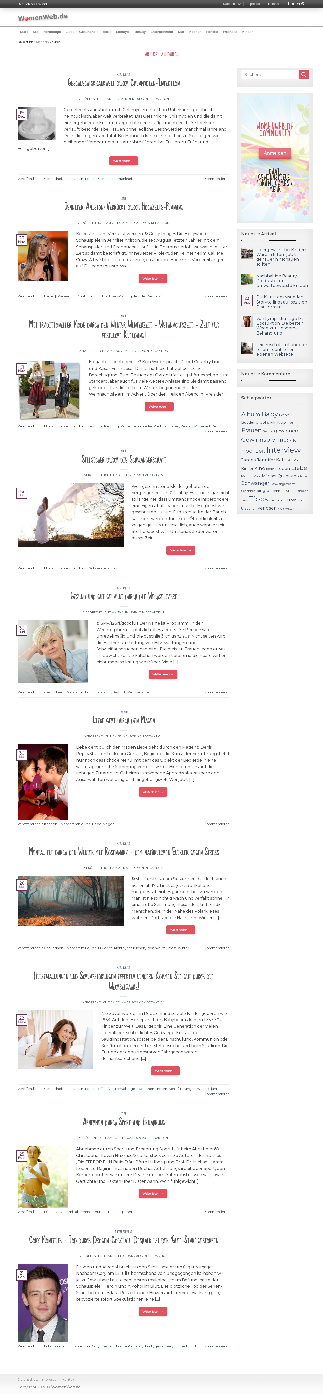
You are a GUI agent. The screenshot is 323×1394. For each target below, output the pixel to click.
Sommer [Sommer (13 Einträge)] (277, 491)
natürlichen (136, 948)
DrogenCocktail (129, 1346)
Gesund (118, 692)
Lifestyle (123, 32)
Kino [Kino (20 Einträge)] (259, 468)
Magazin (42, 42)
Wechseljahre (137, 692)
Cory (95, 1346)
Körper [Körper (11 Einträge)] (271, 469)
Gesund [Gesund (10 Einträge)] (268, 431)
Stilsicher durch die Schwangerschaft (124, 460)
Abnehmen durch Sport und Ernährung (123, 1122)
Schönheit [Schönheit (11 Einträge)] (248, 491)
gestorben (163, 1346)
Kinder (247, 32)
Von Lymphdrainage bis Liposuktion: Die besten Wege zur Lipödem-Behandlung (279, 326)
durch (92, 179)
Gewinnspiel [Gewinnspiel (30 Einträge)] (259, 439)
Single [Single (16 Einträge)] (263, 490)
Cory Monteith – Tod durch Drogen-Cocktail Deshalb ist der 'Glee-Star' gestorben (123, 1240)
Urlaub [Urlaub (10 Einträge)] (301, 500)
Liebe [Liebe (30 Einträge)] (299, 467)
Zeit (215, 426)
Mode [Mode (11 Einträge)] (257, 476)
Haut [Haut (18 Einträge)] (283, 440)
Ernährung (114, 1212)
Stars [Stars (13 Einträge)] (290, 491)
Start (24, 32)
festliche (96, 426)
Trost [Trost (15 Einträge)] (291, 500)
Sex (36, 32)
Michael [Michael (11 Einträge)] (246, 476)
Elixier (103, 948)
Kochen (195, 32)
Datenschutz (232, 4)
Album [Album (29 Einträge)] (250, 414)
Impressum (254, 4)
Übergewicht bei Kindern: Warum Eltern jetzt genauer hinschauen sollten (282, 257)
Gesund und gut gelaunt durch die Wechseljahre (123, 596)
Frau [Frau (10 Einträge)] (290, 423)
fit (111, 948)
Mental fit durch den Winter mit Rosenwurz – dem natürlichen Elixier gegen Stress (124, 852)
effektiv (104, 1089)
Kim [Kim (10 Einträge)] (290, 460)
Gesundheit (88, 32)
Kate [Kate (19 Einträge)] (281, 459)
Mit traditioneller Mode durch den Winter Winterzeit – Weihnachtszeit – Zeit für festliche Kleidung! (124, 330)
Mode (106, 32)
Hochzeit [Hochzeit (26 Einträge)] (253, 450)
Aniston (83, 296)
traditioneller (141, 426)
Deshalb (108, 1346)
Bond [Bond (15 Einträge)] (284, 415)
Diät (181, 32)
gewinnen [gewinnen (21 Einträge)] (286, 431)
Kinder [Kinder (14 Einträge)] (247, 468)
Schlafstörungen (182, 1089)
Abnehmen (84, 1212)
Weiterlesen (123, 160)
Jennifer (140, 296)
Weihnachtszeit (166, 426)
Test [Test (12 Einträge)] (244, 500)
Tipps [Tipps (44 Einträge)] (258, 499)
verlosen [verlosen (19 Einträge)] (267, 508)
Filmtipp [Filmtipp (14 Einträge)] (278, 422)
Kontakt (273, 4)
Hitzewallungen (124, 1089)
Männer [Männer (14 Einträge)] (269, 476)
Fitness (212, 32)
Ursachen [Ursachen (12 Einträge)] (249, 508)
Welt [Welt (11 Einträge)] (281, 508)
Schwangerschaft (103, 568)
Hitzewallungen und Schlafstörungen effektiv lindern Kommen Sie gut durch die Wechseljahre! (124, 981)
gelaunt (104, 692)
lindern (161, 1089)
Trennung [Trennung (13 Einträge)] (277, 500)
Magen (108, 824)
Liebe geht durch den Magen (124, 721)
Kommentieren (217, 179)
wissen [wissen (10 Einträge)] (289, 508)
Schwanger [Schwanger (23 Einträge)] (255, 483)
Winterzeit (201, 426)
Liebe (70, 32)
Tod (193, 1346)
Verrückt (155, 296)
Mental (119, 948)
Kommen (146, 1089)
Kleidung (111, 426)
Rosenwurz (156, 948)
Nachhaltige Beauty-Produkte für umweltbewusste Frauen (282, 281)
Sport (129, 1212)
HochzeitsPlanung (117, 296)
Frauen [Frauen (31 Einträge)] (251, 430)
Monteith (181, 1346)
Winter (186, 426)
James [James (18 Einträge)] (248, 459)
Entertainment (162, 32)
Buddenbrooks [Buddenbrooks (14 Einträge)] (255, 422)
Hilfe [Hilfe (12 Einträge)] (293, 440)
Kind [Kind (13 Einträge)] (298, 460)
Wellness (230, 32)
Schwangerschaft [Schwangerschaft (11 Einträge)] (283, 484)
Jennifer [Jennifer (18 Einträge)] (266, 459)
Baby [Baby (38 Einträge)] (269, 414)
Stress (171, 948)
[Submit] (304, 74)
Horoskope (52, 32)
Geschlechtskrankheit (115, 179)
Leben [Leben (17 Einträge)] (283, 468)
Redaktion (159, 99)
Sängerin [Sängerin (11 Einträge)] (302, 491)
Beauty (140, 32)
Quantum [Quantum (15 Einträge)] (287, 475)
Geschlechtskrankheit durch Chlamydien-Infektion (124, 83)
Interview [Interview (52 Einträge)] (283, 450)
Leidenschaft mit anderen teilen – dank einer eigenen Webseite (282, 349)
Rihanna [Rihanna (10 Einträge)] (302, 476)
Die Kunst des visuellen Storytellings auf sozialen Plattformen (281, 302)
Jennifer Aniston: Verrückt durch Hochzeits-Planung (123, 207)
